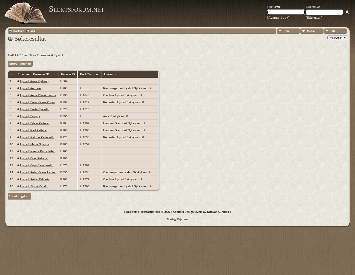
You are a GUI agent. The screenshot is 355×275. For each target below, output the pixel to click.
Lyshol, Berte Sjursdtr (34, 109)
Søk (33, 31)
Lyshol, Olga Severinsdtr (36, 165)
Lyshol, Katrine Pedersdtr (37, 137)
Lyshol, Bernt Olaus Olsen (37, 102)
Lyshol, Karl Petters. (33, 130)
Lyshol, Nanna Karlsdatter (37, 151)
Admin (177, 212)
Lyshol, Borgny (30, 116)
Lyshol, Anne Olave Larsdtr (38, 95)
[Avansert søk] (278, 17)
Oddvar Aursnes (218, 212)
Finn (286, 31)
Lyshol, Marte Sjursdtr (34, 144)
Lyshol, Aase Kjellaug (34, 81)
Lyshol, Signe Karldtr (34, 186)
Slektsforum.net (76, 9)
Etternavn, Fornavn (33, 74)
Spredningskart (20, 63)
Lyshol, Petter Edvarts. (35, 179)
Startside (18, 31)
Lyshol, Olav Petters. (34, 158)
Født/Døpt (89, 74)
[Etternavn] (314, 17)
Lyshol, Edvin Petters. (34, 123)
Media (311, 31)
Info (333, 31)
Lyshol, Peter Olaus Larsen (38, 172)
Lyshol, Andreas (30, 88)
